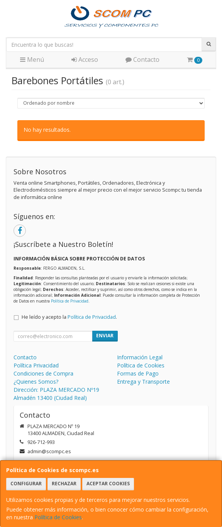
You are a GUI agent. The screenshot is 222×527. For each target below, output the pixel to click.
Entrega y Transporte (143, 381)
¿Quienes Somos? (36, 381)
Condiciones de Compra (43, 373)
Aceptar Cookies (108, 483)
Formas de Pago (138, 373)
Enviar (105, 335)
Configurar (26, 483)
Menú (32, 59)
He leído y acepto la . (69, 317)
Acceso (84, 59)
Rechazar (64, 483)
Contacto (142, 59)
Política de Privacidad (69, 301)
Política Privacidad (36, 365)
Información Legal (140, 357)
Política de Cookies (58, 517)
